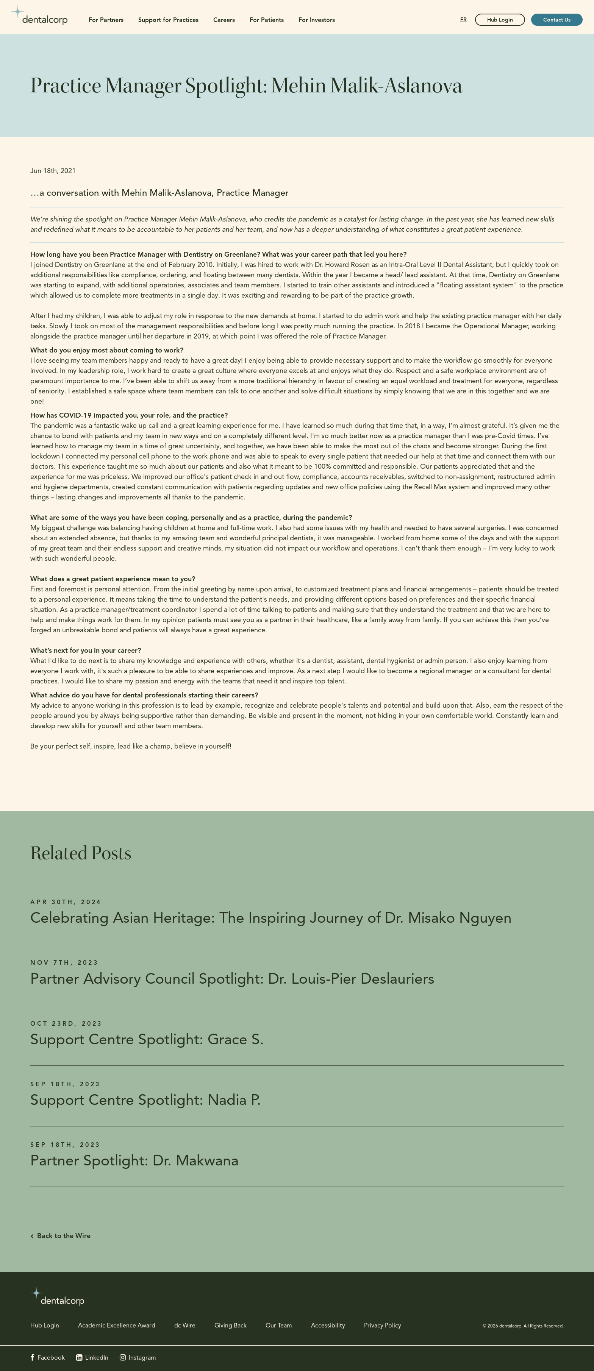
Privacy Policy (382, 1326)
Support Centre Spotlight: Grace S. (147, 1040)
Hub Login (44, 1326)
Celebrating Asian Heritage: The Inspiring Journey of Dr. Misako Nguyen (271, 919)
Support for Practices (168, 20)
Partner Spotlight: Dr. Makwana (134, 1161)
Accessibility (328, 1326)
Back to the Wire (64, 1236)
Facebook (51, 1358)
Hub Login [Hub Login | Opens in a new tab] (500, 20)
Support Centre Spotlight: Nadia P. (145, 1101)
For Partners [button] (106, 20)
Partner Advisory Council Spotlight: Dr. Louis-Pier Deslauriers (232, 980)
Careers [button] (224, 20)
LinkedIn (96, 1358)
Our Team (279, 1326)
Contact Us (557, 20)
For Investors (317, 20)
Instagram (142, 1358)
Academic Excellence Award (116, 1326)
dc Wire (184, 1326)
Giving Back (230, 1326)
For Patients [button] (267, 20)
